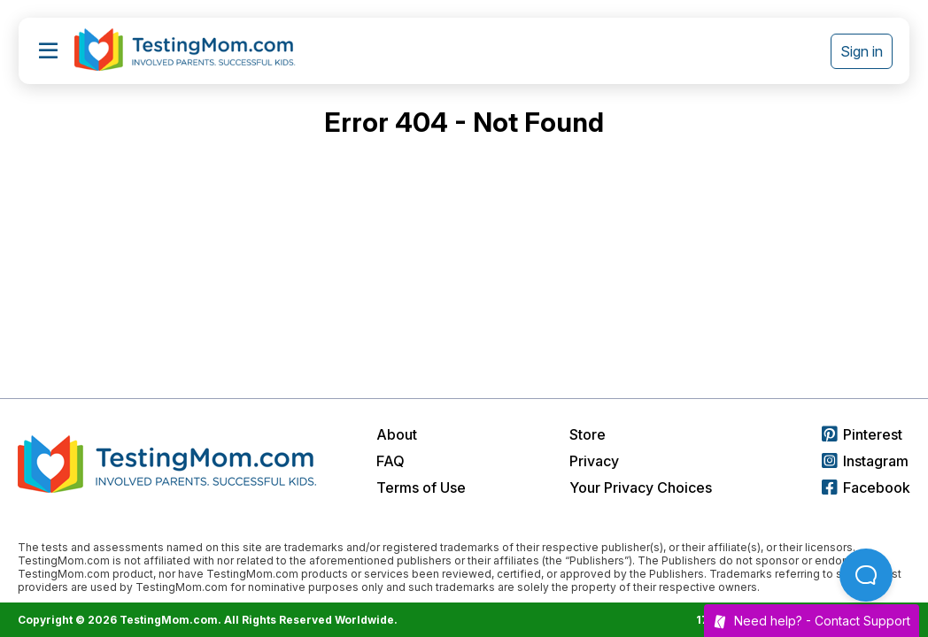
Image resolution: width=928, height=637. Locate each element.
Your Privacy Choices (640, 487)
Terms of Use (421, 487)
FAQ (390, 461)
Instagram (865, 461)
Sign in (861, 51)
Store (587, 434)
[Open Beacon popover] (866, 575)
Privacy (594, 461)
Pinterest (862, 434)
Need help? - (811, 620)
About (396, 434)
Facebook (866, 487)
